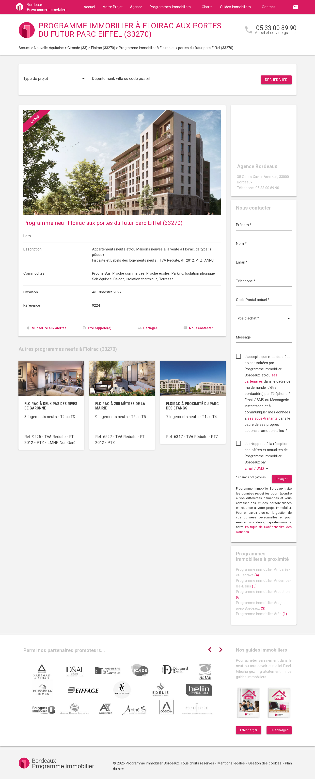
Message (243, 337)
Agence (136, 7)
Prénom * (244, 225)
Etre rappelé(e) (99, 328)
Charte (207, 7)
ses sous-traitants (263, 418)
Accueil (89, 7)
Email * (241, 262)
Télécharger (248, 730)
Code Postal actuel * (252, 300)
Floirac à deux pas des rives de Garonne (50, 405)
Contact (268, 7)
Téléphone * (245, 281)
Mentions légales (231, 763)
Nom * (241, 243)
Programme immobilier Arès (261, 614)
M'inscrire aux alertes (49, 328)
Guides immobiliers (235, 7)
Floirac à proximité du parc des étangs (192, 405)
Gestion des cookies (265, 763)
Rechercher (276, 80)
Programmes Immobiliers (170, 7)
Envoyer (282, 479)
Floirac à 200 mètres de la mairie (120, 405)
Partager (150, 328)
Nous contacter (201, 328)
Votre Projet (113, 7)
